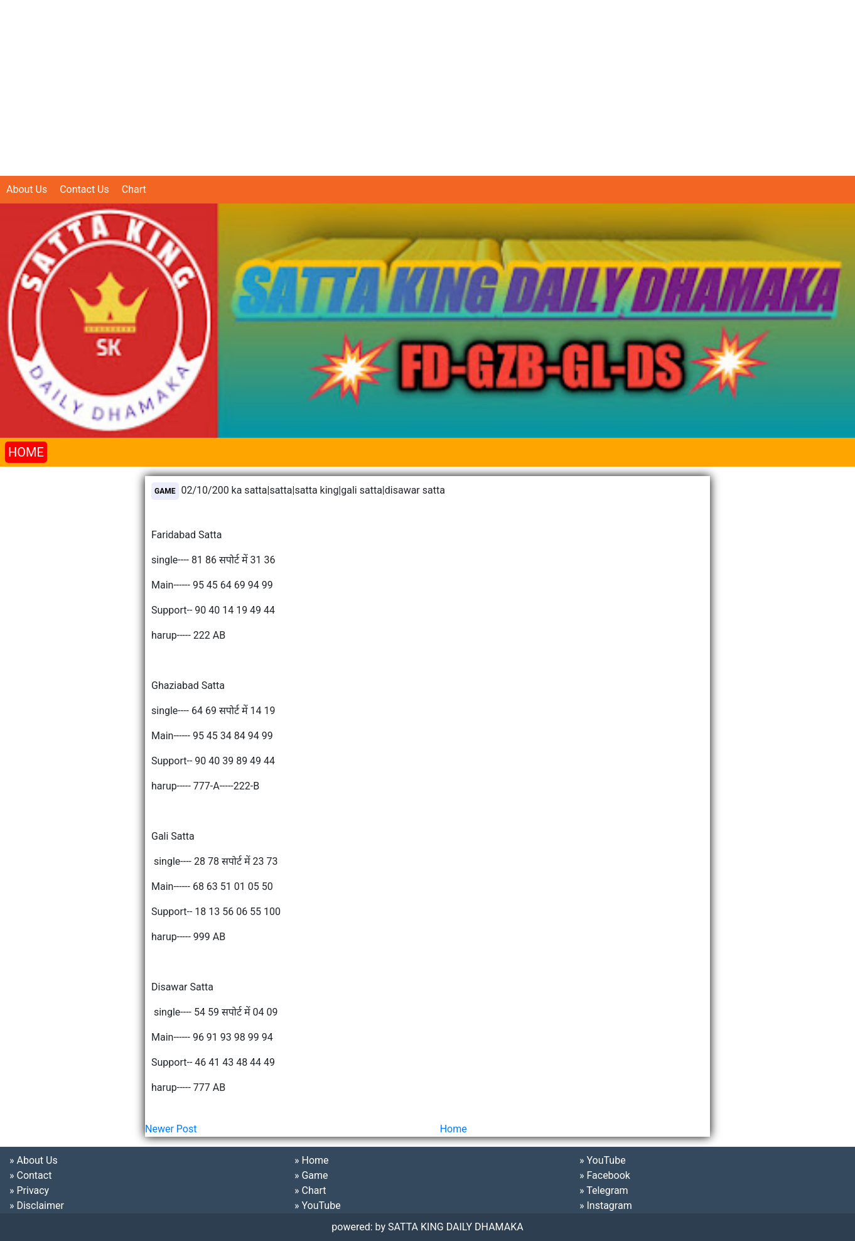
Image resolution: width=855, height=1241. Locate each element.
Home (453, 1129)
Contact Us (84, 189)
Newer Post (170, 1129)
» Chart (310, 1190)
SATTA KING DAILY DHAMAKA (456, 1227)
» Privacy (29, 1190)
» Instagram (605, 1205)
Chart (134, 189)
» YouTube (317, 1205)
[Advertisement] (376, 88)
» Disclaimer (36, 1205)
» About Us (33, 1160)
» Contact (30, 1175)
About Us (26, 189)
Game (165, 491)
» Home (311, 1160)
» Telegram (603, 1190)
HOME (26, 452)
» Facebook (604, 1175)
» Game (311, 1175)
